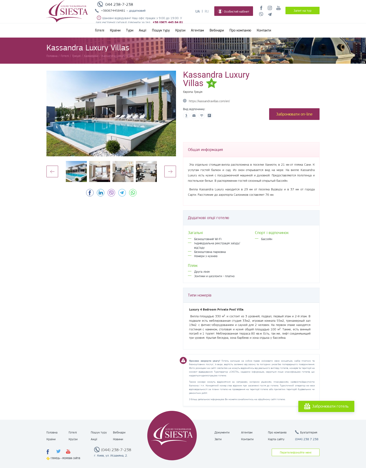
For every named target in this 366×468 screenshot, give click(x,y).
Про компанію (240, 30)
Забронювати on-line (294, 114)
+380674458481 (113, 10)
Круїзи (180, 30)
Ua (197, 11)
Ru (207, 11)
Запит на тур (302, 10)
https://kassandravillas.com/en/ (209, 101)
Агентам (197, 30)
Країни (115, 30)
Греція (198, 92)
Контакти (264, 30)
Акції (142, 30)
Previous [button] (52, 171)
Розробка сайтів (71, 458)
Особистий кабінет (233, 11)
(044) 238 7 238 (306, 439)
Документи (222, 432)
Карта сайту (276, 439)
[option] (111, 113)
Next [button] (170, 171)
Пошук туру (161, 30)
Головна (51, 432)
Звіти (218, 439)
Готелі (99, 30)
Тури (129, 30)
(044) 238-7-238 (116, 449)
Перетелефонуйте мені (295, 452)
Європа (188, 92)
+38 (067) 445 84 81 (168, 22)
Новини (118, 439)
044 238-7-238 (119, 4)
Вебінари (217, 30)
